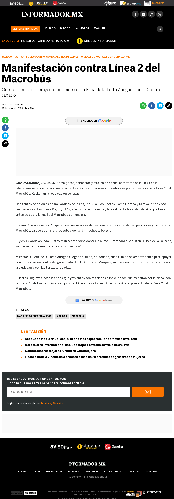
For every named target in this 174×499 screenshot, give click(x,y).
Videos (82, 28)
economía (151, 472)
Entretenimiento (114, 472)
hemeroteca (74, 477)
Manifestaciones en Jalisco (34, 316)
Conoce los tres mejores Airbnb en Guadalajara (60, 351)
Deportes (73, 472)
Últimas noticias (25, 29)
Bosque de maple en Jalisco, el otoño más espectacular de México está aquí (81, 339)
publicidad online (97, 477)
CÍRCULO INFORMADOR (100, 41)
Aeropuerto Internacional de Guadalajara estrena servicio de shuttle (77, 345)
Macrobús (78, 316)
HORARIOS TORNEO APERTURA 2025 (45, 41)
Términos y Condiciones (53, 403)
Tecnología (91, 472)
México (65, 28)
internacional (54, 472)
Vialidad (62, 316)
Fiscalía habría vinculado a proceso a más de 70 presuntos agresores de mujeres (85, 357)
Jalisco (50, 28)
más (99, 28)
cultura (135, 472)
